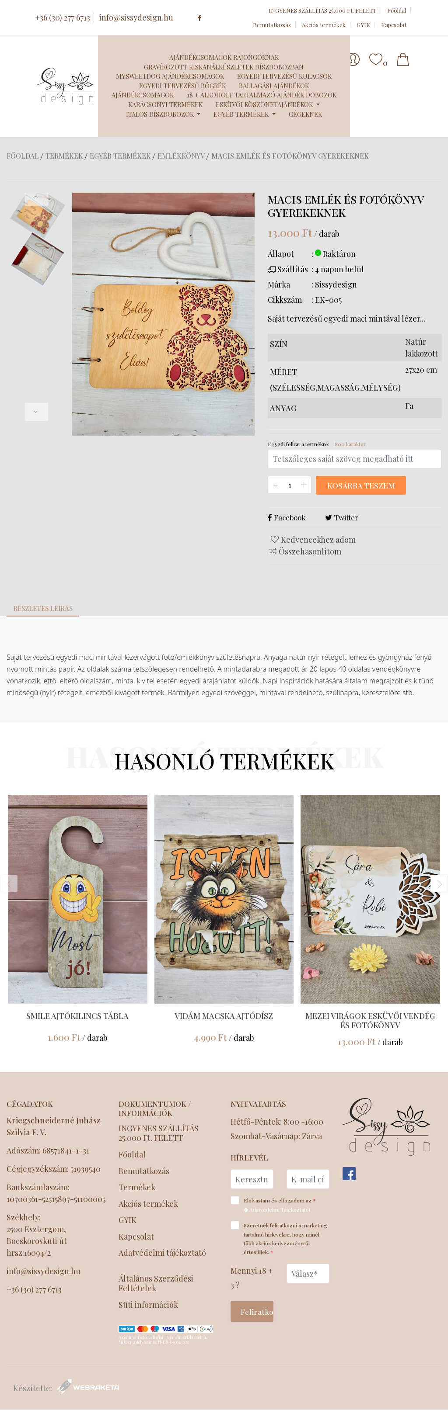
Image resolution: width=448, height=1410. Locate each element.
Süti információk (148, 1305)
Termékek (64, 155)
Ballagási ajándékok (274, 85)
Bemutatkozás (272, 25)
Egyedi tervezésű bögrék (182, 85)
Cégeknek (305, 114)
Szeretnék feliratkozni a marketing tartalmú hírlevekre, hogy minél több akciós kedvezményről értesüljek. (279, 1237)
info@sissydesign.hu (136, 17)
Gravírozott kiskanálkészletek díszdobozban (224, 66)
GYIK (363, 25)
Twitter (341, 518)
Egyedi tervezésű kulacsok (284, 76)
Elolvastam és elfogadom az (276, 1203)
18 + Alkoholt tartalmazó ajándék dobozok (261, 94)
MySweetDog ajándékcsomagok (170, 76)
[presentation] (37, 196)
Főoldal (396, 10)
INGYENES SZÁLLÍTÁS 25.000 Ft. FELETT (322, 10)
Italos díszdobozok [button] (161, 114)
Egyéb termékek (120, 155)
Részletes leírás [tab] (43, 608)
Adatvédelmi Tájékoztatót (277, 1208)
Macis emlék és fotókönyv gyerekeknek (290, 155)
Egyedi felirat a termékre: (317, 443)
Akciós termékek (324, 25)
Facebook (287, 518)
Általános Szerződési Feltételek (156, 1284)
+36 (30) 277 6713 (62, 17)
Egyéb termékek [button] (242, 114)
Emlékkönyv (181, 155)
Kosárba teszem (360, 485)
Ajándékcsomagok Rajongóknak (224, 57)
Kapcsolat (393, 25)
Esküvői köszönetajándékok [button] (265, 104)
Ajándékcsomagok (143, 94)
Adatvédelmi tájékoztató (162, 1253)
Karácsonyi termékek (165, 104)
